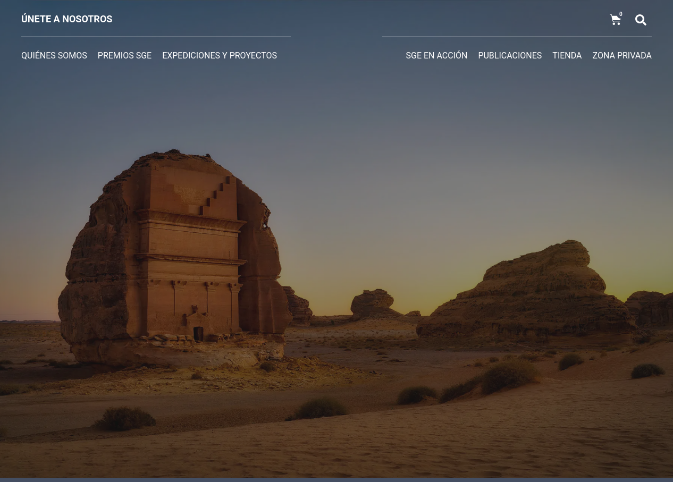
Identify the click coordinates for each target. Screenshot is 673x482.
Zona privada (622, 55)
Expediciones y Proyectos (219, 55)
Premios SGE (125, 55)
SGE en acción (437, 55)
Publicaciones (510, 55)
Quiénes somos (54, 55)
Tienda (567, 55)
